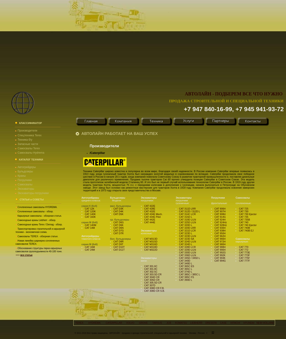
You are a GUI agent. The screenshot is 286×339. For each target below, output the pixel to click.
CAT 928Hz (220, 225)
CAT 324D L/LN (187, 241)
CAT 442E (149, 219)
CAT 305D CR (151, 280)
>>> (24, 255)
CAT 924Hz (220, 222)
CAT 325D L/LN (187, 222)
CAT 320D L (185, 225)
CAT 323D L (185, 233)
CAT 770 (243, 247)
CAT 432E (149, 211)
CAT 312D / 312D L (189, 211)
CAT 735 (243, 216)
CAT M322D (150, 249)
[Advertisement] (43, 43)
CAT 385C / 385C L (189, 274)
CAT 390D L (185, 280)
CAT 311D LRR (187, 208)
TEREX (79, 322)
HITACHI (235, 322)
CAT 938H (220, 230)
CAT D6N (118, 227)
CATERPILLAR (114, 322)
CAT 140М (90, 225)
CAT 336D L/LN (187, 255)
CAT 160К (90, 216)
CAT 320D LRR (187, 227)
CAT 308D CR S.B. (154, 290)
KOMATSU (181, 322)
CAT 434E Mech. (153, 214)
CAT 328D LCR (187, 247)
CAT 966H (220, 238)
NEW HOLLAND (265, 322)
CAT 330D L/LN (187, 252)
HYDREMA (94, 322)
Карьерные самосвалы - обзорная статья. (40, 216)
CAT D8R (118, 241)
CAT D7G (118, 230)
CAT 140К (90, 214)
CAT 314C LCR (187, 214)
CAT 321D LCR (187, 230)
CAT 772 (243, 249)
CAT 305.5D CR (153, 282)
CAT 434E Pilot (152, 216)
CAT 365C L (185, 269)
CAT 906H (220, 208)
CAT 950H (220, 233)
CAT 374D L (185, 271)
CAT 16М (90, 247)
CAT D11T (118, 249)
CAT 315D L (185, 216)
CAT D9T (118, 244)
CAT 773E (244, 252)
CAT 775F (244, 258)
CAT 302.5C (150, 271)
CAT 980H (220, 244)
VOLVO (130, 322)
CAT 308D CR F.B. (154, 288)
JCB (169, 322)
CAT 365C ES (186, 266)
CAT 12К (89, 208)
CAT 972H (220, 241)
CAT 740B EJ (246, 230)
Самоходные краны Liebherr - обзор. (37, 220)
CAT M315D (150, 241)
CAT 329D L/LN (187, 249)
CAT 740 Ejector (248, 225)
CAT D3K (118, 208)
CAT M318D (150, 247)
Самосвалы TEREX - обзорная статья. (38, 236)
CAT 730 (243, 211)
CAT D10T (118, 247)
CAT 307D (149, 285)
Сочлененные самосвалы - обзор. (35, 211)
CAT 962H (220, 236)
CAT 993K (219, 258)
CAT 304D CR (151, 277)
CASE (223, 322)
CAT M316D (150, 244)
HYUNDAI (249, 322)
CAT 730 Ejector (248, 214)
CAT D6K (118, 225)
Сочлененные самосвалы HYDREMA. (37, 207)
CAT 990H (220, 249)
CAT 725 (243, 208)
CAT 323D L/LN (187, 236)
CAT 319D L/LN (187, 219)
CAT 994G (220, 260)
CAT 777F (244, 260)
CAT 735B (244, 219)
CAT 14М (90, 227)
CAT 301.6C (150, 266)
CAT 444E (149, 222)
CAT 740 (243, 222)
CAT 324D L (185, 244)
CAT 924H (220, 219)
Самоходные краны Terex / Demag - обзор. (40, 224)
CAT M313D (150, 238)
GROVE (143, 322)
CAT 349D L (185, 263)
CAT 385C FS (186, 277)
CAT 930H (220, 227)
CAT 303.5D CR (153, 274)
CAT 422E (149, 206)
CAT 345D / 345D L (189, 258)
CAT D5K (118, 214)
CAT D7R (118, 233)
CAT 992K (219, 255)
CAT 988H (220, 247)
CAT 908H (220, 214)
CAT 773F (244, 255)
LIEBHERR (196, 322)
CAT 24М (90, 249)
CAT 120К (90, 211)
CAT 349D (184, 260)
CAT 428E (149, 208)
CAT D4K (118, 211)
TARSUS (157, 322)
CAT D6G (118, 222)
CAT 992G (220, 252)
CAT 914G (220, 216)
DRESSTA (211, 322)
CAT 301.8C (150, 269)
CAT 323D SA (186, 238)
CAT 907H (220, 211)
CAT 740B (244, 227)
